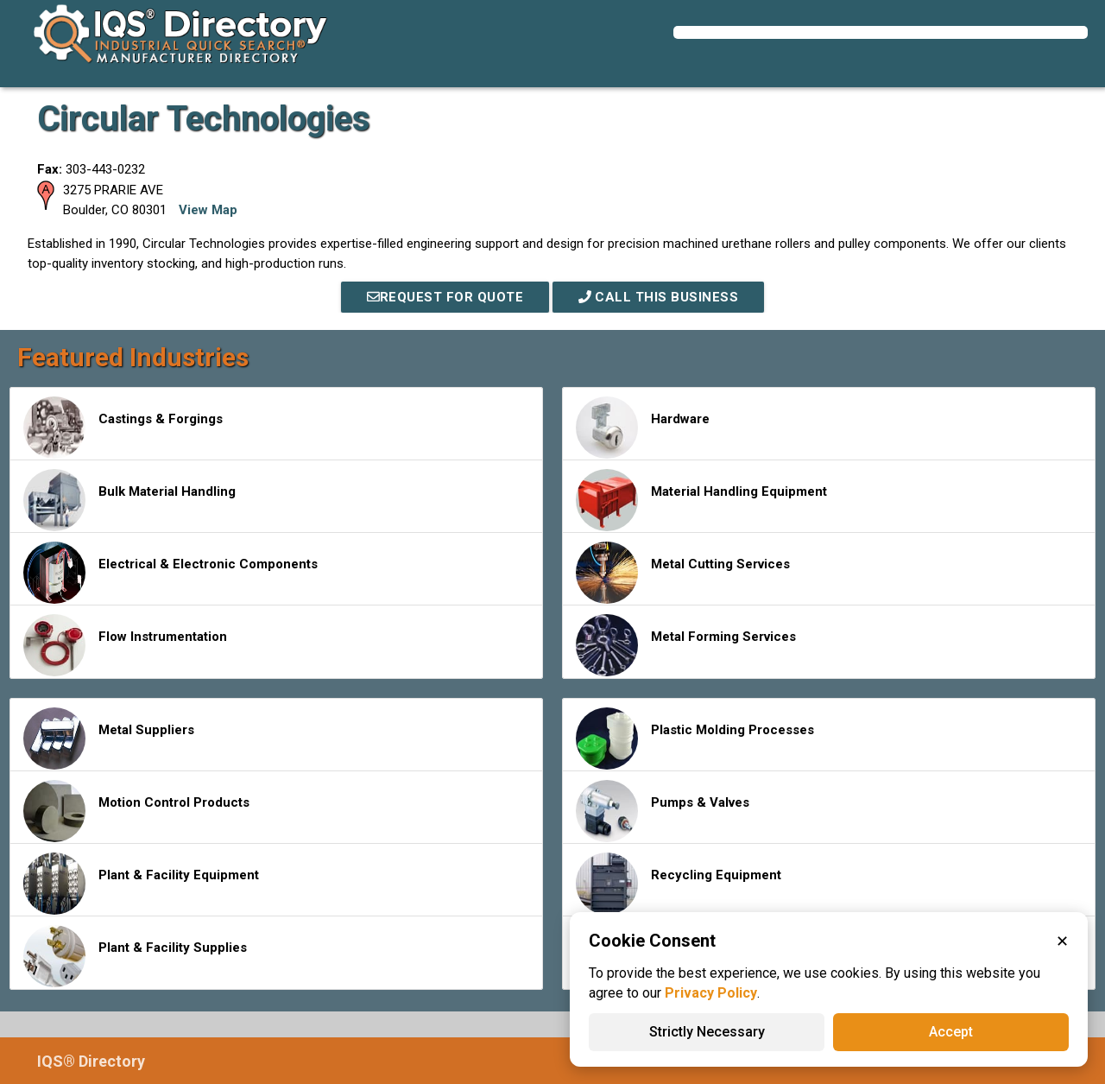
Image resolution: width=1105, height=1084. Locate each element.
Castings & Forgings (123, 427)
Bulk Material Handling (129, 500)
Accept (951, 1032)
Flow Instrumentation (125, 645)
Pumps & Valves (662, 811)
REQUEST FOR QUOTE (445, 297)
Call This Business (658, 297)
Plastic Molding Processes (695, 738)
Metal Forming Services (686, 645)
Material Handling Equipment (701, 500)
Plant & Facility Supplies (135, 956)
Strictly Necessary (707, 1032)
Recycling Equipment (678, 884)
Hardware (643, 427)
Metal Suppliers (108, 738)
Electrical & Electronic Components (170, 573)
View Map (208, 210)
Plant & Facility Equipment (141, 884)
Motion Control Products (136, 811)
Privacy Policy (711, 993)
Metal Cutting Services (683, 573)
